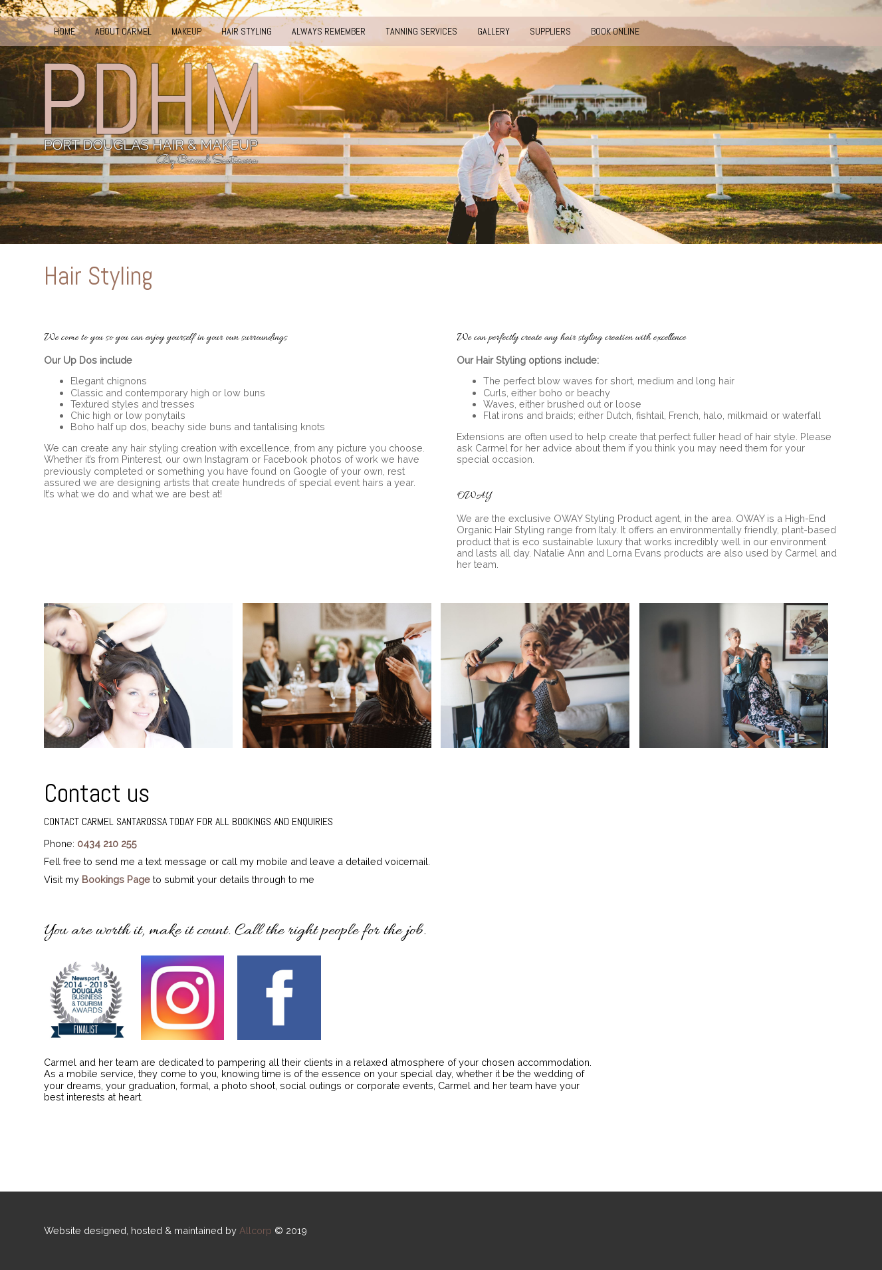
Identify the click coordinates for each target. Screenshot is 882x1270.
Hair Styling (246, 31)
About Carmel (123, 31)
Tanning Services (421, 31)
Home (64, 31)
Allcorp (255, 1230)
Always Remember (329, 31)
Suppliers (550, 31)
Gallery (493, 31)
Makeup (186, 31)
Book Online (615, 31)
